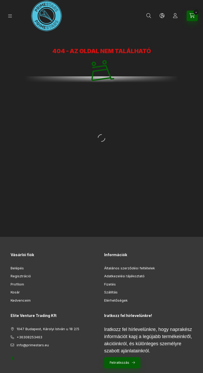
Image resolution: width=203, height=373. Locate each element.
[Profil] (175, 16)
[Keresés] (149, 16)
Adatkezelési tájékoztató (124, 276)
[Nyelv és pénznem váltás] (162, 16)
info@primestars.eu (33, 345)
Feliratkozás (119, 362)
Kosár (15, 292)
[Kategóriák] (10, 16)
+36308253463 (29, 337)
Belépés (17, 268)
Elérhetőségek (116, 300)
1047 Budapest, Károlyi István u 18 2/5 (48, 329)
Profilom (17, 284)
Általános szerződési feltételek (129, 268)
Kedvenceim (21, 300)
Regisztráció (21, 276)
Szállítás (111, 292)
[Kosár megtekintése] (192, 16)
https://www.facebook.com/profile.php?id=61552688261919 (12, 358)
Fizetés (110, 284)
